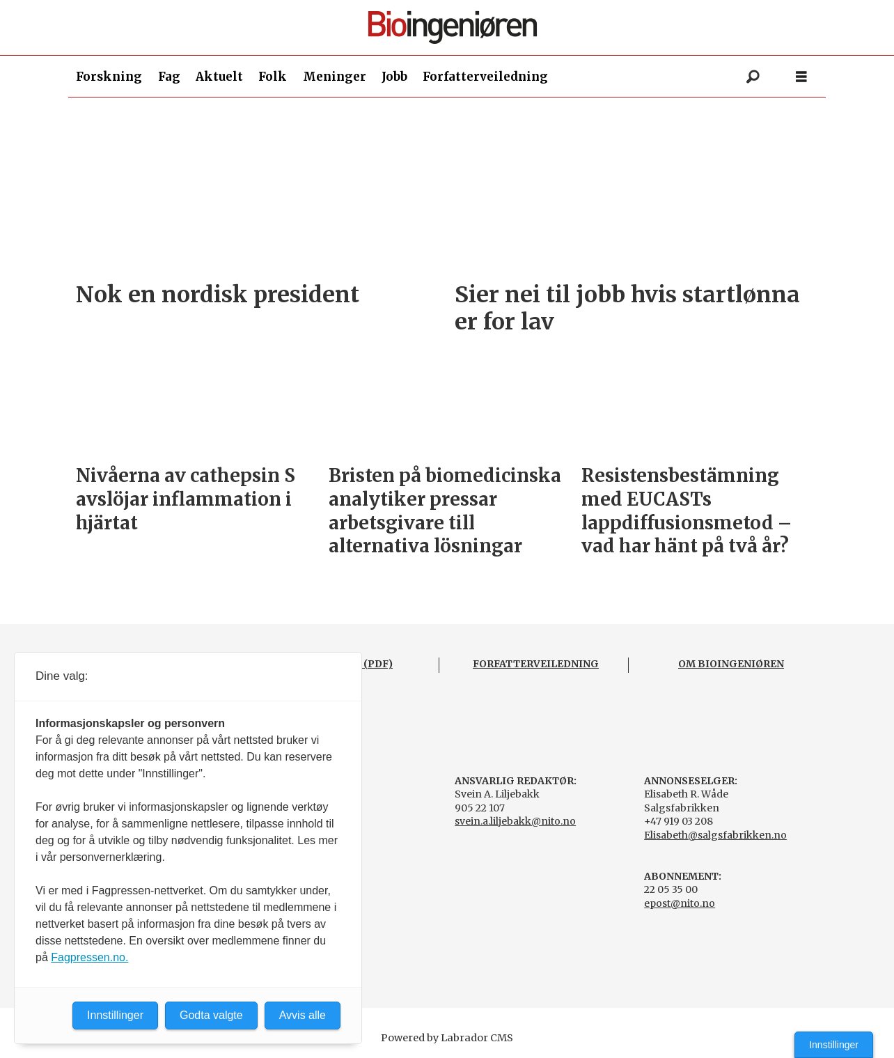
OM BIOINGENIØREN (731, 664)
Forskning (109, 76)
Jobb (394, 76)
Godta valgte (211, 1015)
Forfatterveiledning (485, 76)
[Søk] (752, 77)
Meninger (334, 76)
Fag (169, 76)
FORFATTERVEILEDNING (536, 664)
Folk (272, 76)
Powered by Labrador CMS (447, 1038)
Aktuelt (219, 76)
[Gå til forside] (452, 27)
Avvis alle (302, 1015)
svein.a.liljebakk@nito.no (515, 821)
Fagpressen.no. (89, 957)
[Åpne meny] (801, 76)
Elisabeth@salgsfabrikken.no (715, 835)
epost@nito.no (679, 903)
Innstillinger (833, 1044)
